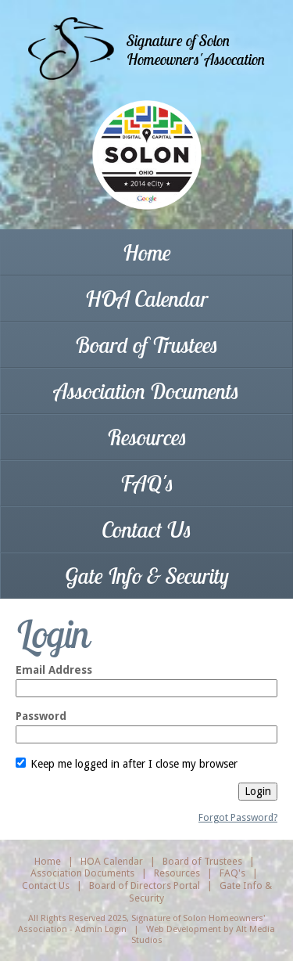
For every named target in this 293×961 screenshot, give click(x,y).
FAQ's (146, 483)
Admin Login (101, 928)
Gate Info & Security (147, 575)
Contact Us (146, 529)
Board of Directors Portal (144, 885)
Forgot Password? (237, 817)
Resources (147, 437)
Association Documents (146, 391)
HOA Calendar (146, 298)
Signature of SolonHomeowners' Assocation (196, 50)
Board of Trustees (146, 344)
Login (258, 791)
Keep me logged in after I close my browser (127, 764)
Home (147, 252)
